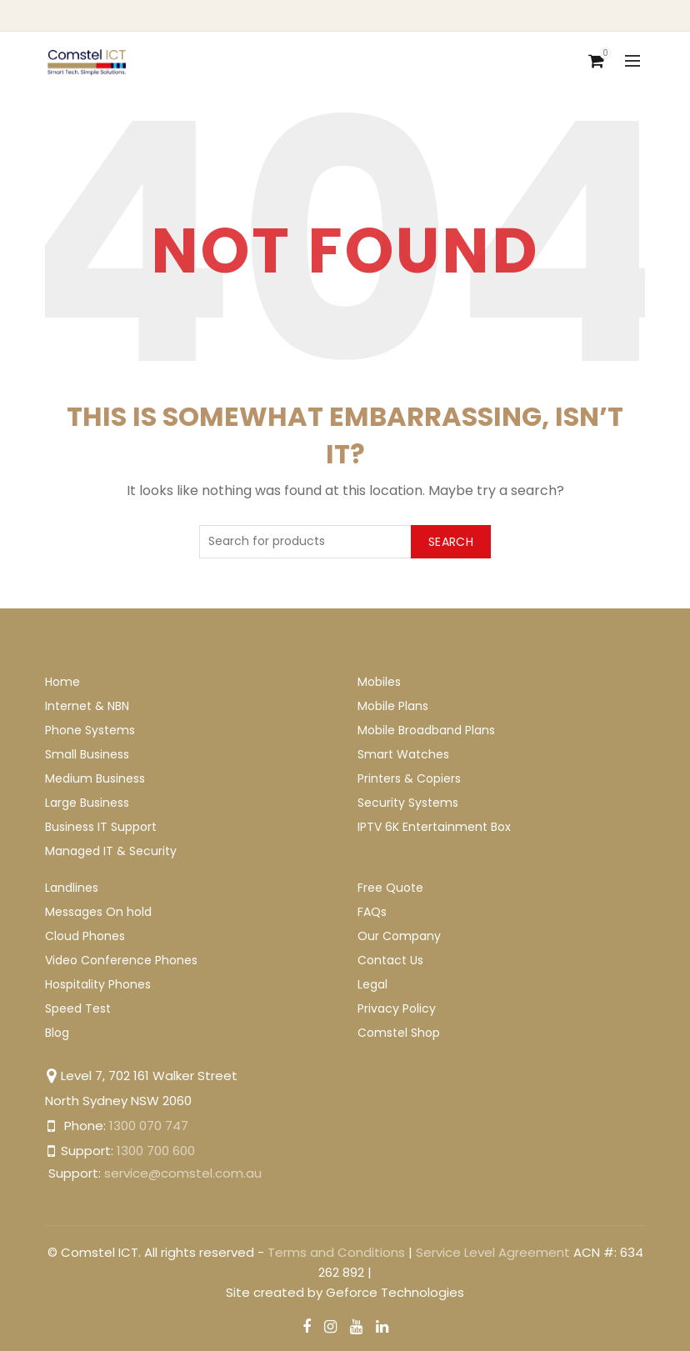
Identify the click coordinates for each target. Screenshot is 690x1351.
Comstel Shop (399, 1032)
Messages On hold (98, 911)
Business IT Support (101, 826)
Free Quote (390, 887)
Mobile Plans (393, 706)
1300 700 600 (156, 1150)
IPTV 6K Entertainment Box (434, 826)
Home (62, 681)
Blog (57, 1032)
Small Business (87, 754)
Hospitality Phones (98, 984)
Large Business (87, 802)
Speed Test (78, 1008)
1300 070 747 (148, 1125)
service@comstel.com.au (183, 1173)
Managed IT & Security (111, 851)
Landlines (71, 887)
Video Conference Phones (121, 960)
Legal (373, 984)
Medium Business (95, 778)
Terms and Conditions (336, 1252)
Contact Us (390, 960)
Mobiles (379, 681)
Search (450, 541)
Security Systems (408, 802)
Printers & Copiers (409, 778)
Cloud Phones (85, 936)
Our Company (399, 936)
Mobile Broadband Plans (426, 730)
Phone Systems (90, 730)
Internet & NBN (87, 706)
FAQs (372, 911)
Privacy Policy (397, 1008)
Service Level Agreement (493, 1252)
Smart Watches (403, 754)
